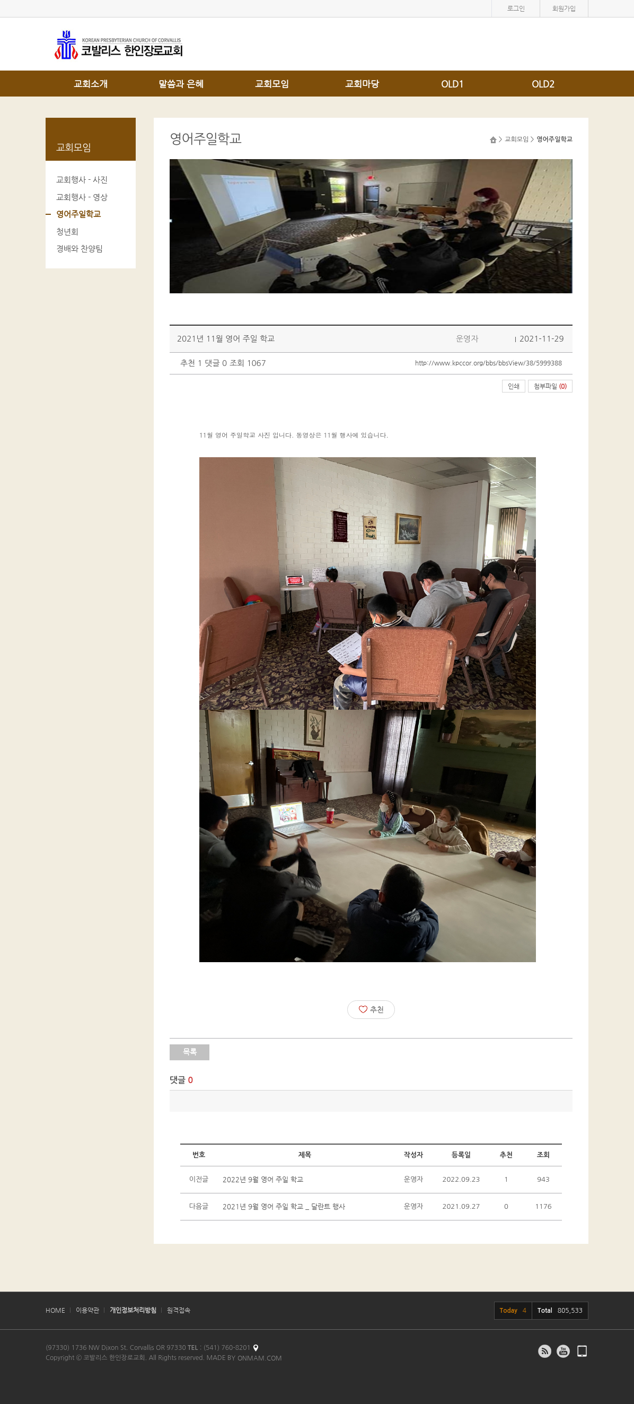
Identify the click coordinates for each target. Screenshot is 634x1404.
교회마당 (362, 84)
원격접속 (178, 1310)
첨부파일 (550, 386)
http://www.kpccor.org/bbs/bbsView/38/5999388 (488, 363)
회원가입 (564, 8)
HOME (55, 1310)
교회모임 (272, 84)
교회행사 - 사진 (82, 179)
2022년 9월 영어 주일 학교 (263, 1179)
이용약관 (87, 1310)
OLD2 (543, 84)
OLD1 (452, 84)
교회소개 (91, 84)
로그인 (516, 8)
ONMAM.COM (259, 1358)
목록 (190, 1052)
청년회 (67, 231)
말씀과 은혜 (181, 84)
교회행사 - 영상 (82, 197)
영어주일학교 (78, 214)
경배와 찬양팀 (79, 248)
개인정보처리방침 (133, 1310)
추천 (371, 1009)
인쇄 (513, 386)
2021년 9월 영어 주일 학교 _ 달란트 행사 (284, 1206)
